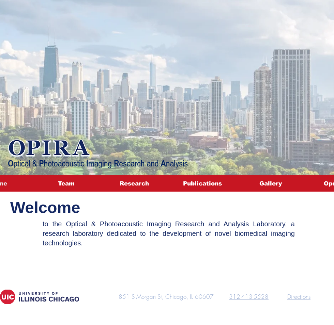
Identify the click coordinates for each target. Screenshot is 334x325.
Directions (298, 296)
